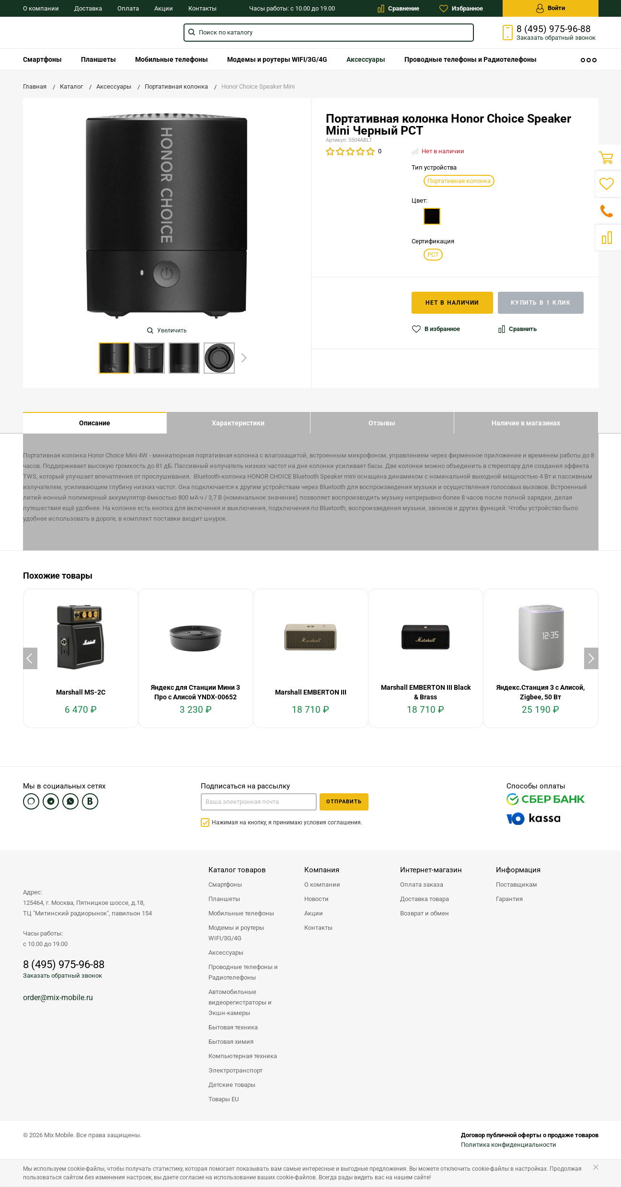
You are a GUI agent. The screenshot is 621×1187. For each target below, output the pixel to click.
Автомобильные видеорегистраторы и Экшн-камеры (240, 1003)
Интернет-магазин (431, 870)
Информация (518, 870)
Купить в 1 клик (541, 302)
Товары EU (223, 1099)
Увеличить (167, 330)
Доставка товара (424, 899)
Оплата (128, 8)
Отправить (344, 802)
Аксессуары (365, 59)
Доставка (88, 8)
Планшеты (98, 59)
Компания (321, 870)
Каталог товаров (237, 870)
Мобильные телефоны (171, 59)
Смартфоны (42, 59)
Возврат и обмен (424, 913)
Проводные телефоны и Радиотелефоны (470, 59)
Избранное (461, 8)
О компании (41, 8)
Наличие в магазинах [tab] (526, 423)
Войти (550, 8)
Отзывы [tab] (381, 423)
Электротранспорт (235, 1070)
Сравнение (398, 8)
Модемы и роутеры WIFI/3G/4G (277, 59)
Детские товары (231, 1085)
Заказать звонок (556, 37)
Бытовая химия (230, 1042)
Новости (316, 899)
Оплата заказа (421, 885)
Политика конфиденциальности (508, 1145)
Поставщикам (516, 885)
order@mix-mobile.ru (58, 998)
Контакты (202, 8)
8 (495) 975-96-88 (554, 29)
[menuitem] (42, 59)
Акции (163, 8)
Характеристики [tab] (238, 423)
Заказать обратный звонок (62, 976)
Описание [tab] (94, 423)
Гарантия (509, 899)
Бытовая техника (233, 1027)
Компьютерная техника (242, 1056)
